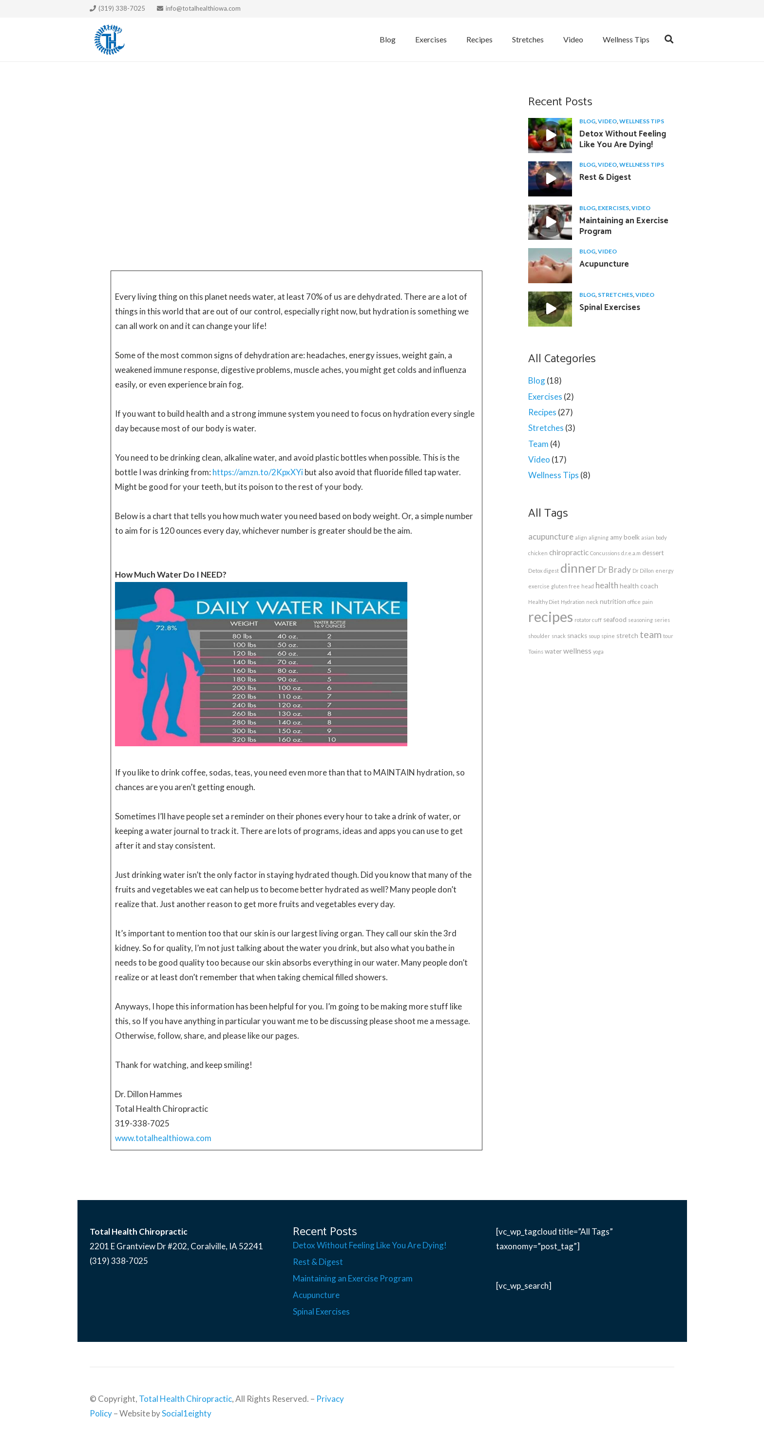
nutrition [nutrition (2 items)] (613, 601)
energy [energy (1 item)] (664, 570)
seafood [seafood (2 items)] (615, 619)
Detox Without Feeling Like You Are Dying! (622, 139)
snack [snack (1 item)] (559, 636)
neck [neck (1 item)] (592, 602)
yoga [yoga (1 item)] (598, 651)
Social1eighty (186, 1413)
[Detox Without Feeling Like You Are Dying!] (550, 135)
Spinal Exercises (609, 307)
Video (607, 121)
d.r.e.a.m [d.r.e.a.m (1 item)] (631, 553)
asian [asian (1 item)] (647, 537)
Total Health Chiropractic (185, 1399)
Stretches (615, 294)
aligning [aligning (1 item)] (599, 537)
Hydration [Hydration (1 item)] (573, 602)
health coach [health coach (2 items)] (639, 586)
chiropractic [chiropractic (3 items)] (569, 552)
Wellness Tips (641, 121)
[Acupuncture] (550, 265)
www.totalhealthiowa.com (163, 1138)
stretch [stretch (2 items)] (627, 636)
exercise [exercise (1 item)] (539, 586)
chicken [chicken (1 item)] (538, 553)
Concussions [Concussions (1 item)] (605, 553)
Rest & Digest (605, 177)
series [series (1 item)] (662, 620)
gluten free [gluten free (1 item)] (565, 586)
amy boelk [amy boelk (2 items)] (625, 537)
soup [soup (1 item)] (594, 636)
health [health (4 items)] (606, 585)
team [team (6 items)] (651, 634)
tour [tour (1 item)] (668, 636)
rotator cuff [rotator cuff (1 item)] (588, 620)
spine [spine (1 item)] (608, 636)
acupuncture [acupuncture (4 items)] (550, 536)
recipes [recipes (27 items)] (550, 616)
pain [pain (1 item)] (647, 602)
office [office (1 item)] (634, 602)
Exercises (613, 208)
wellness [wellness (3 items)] (577, 650)
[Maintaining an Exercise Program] (550, 222)
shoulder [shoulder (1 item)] (539, 636)
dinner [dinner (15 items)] (578, 568)
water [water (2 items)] (553, 651)
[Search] (669, 39)
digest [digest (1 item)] (551, 570)
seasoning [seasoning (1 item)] (640, 620)
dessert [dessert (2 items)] (653, 553)
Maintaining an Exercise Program (623, 226)
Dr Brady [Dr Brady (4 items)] (614, 569)
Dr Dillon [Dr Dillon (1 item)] (643, 570)
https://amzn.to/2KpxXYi (257, 472)
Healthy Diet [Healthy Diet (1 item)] (543, 602)
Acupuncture (604, 264)
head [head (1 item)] (587, 586)
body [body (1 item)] (661, 537)
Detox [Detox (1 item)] (535, 570)
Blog (587, 121)
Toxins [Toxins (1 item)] (535, 651)
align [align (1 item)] (581, 537)
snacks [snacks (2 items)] (577, 636)
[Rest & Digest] (550, 178)
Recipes (542, 412)
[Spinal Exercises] (550, 309)
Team (538, 444)
